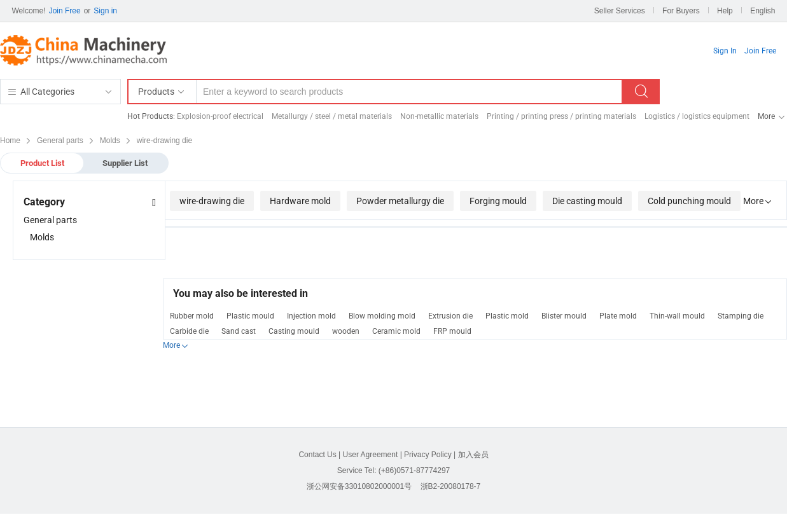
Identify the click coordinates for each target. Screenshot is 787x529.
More (766, 116)
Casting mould (293, 331)
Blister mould (564, 316)
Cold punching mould (689, 201)
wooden (345, 331)
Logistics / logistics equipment (696, 116)
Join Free (65, 10)
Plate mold (618, 316)
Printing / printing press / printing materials (561, 116)
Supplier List (125, 163)
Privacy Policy (428, 454)
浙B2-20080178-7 (451, 486)
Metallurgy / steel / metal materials (332, 116)
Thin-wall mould (677, 316)
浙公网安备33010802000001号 (359, 486)
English (762, 10)
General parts (50, 220)
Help (725, 10)
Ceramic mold (396, 331)
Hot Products (150, 116)
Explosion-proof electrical (220, 116)
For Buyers (681, 10)
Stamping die (740, 316)
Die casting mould (587, 201)
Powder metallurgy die (400, 201)
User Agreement (370, 454)
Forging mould (498, 201)
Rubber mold (192, 316)
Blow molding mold (382, 316)
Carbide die (189, 331)
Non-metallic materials (439, 116)
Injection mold (311, 316)
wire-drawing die (211, 201)
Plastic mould (250, 316)
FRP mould (452, 331)
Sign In (725, 50)
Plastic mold (507, 316)
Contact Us (317, 454)
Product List (42, 163)
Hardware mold (300, 201)
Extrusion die (450, 316)
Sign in (105, 10)
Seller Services (619, 10)
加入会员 (473, 454)
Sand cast (238, 331)
